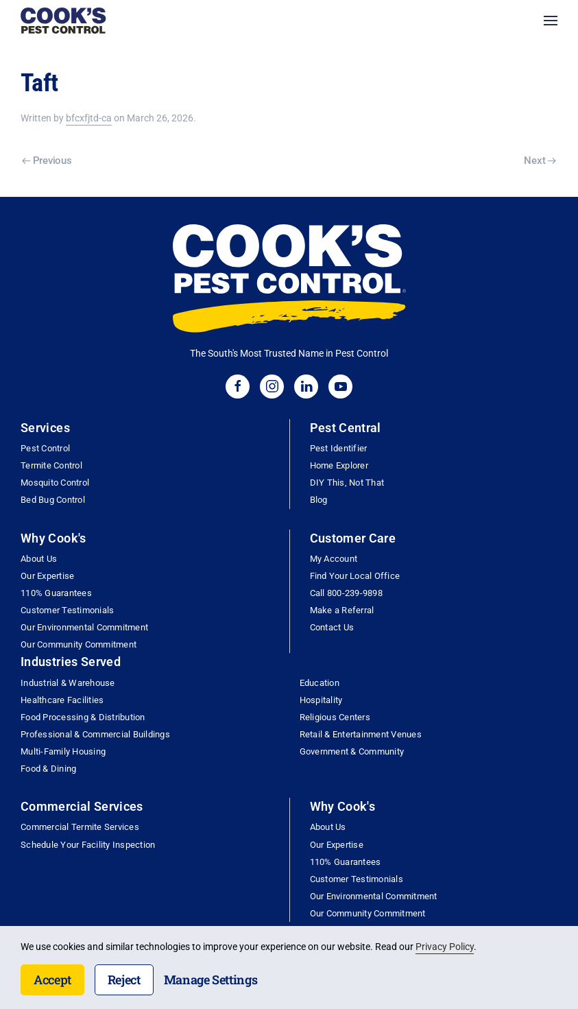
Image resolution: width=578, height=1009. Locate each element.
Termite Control (51, 465)
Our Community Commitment (78, 644)
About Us (39, 559)
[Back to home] (63, 20)
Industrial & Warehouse (68, 683)
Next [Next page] (540, 160)
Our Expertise (47, 576)
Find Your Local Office (355, 576)
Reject (124, 979)
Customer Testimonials (67, 610)
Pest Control (45, 448)
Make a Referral (342, 610)
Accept (52, 979)
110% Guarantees (56, 593)
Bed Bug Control (53, 500)
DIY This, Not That (347, 482)
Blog (319, 500)
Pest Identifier (339, 448)
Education (319, 683)
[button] (550, 20)
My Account (334, 559)
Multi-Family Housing (63, 751)
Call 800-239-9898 (346, 593)
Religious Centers (335, 717)
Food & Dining (48, 768)
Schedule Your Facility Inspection (88, 845)
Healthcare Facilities (62, 700)
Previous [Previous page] (46, 160)
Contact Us (332, 627)
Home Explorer (339, 465)
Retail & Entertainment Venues (361, 734)
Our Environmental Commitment (84, 627)
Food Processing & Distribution (83, 717)
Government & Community (352, 751)
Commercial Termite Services (80, 827)
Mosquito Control (55, 482)
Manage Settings (211, 979)
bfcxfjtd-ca (89, 117)
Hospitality (321, 700)
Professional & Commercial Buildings (95, 734)
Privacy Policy (445, 946)
